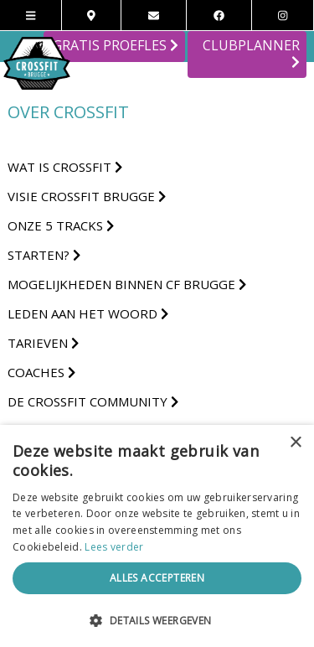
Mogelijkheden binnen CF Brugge (127, 284)
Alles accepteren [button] (157, 578)
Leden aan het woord (88, 313)
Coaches (41, 372)
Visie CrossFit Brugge (87, 196)
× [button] (295, 443)
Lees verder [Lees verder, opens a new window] (114, 547)
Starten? (44, 254)
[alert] (157, 536)
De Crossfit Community (93, 401)
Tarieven (43, 342)
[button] (157, 620)
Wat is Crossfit (65, 166)
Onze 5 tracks (61, 225)
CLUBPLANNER (251, 53)
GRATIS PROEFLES (115, 45)
